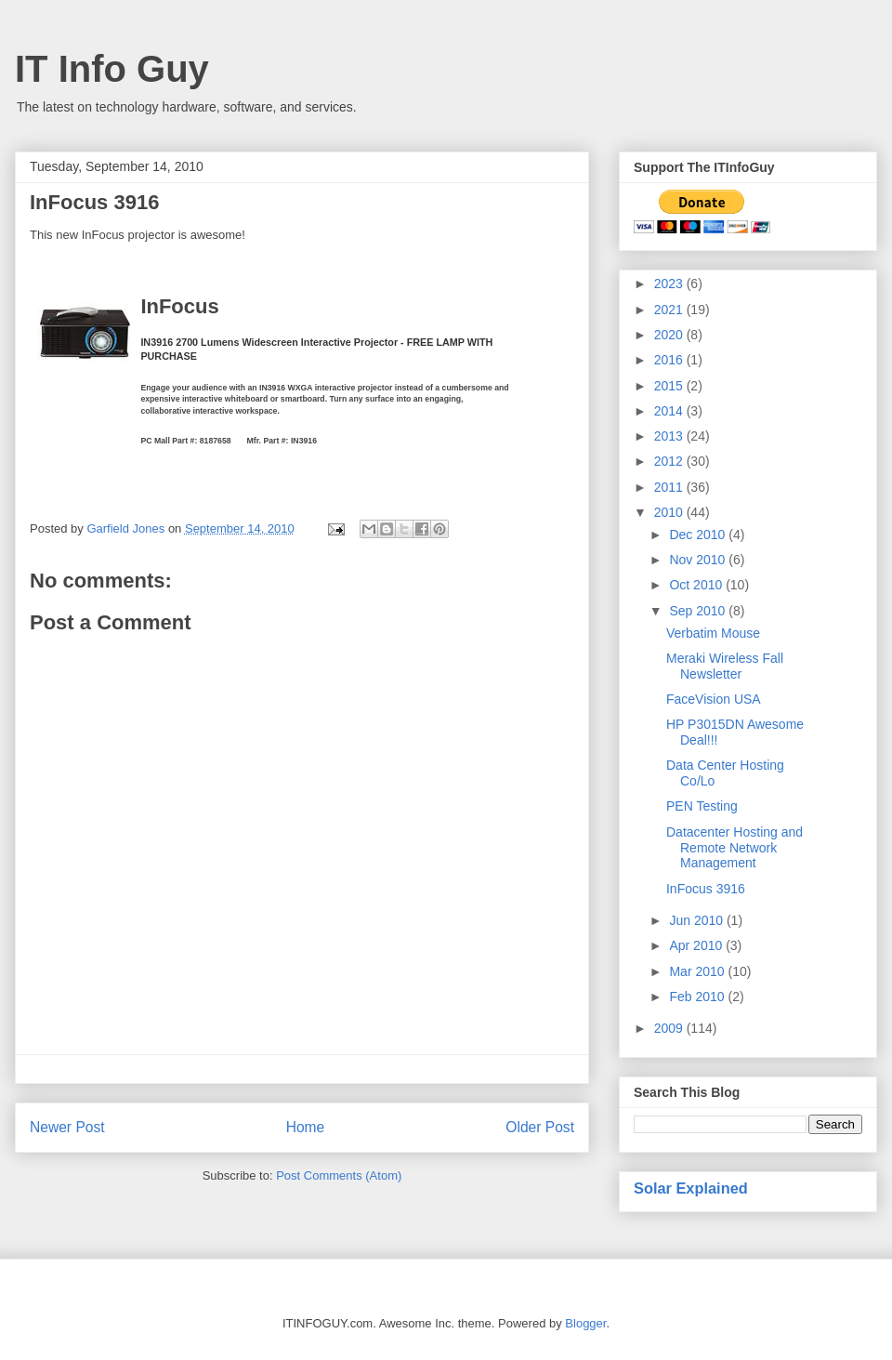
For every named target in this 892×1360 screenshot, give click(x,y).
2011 (670, 487)
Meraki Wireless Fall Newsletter (724, 666)
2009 (670, 1028)
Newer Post (67, 1127)
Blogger (585, 1323)
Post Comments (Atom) (338, 1175)
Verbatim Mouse (713, 633)
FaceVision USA (713, 699)
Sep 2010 (698, 610)
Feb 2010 (698, 996)
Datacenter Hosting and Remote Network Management (734, 848)
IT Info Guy (112, 68)
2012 (670, 461)
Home (305, 1127)
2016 (670, 359)
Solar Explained (691, 1188)
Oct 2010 (697, 584)
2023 (670, 283)
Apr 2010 (697, 945)
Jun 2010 (698, 920)
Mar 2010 (698, 971)
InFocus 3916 (94, 202)
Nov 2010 (698, 559)
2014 (670, 410)
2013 (670, 436)
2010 (670, 512)
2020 (670, 334)
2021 (670, 309)
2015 (670, 385)
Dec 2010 (698, 534)
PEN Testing (702, 806)
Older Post (539, 1127)
